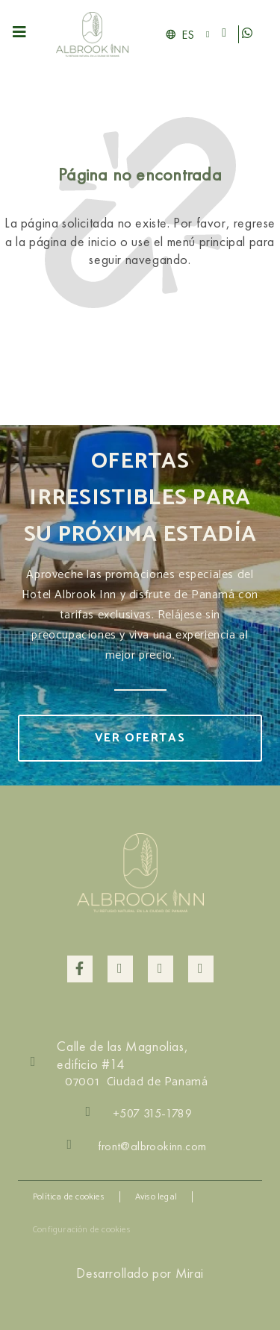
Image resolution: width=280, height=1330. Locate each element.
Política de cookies (69, 1197)
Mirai (189, 1273)
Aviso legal (156, 1197)
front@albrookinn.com (152, 1146)
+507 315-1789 (152, 1113)
